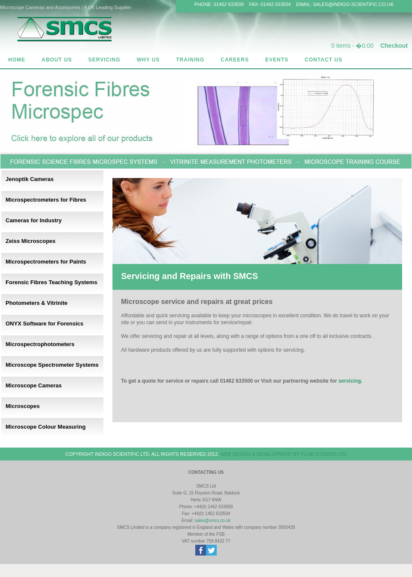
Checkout (394, 45)
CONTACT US (323, 60)
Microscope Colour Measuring (45, 427)
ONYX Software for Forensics (44, 323)
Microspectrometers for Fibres (46, 199)
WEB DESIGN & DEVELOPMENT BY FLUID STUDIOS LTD (283, 454)
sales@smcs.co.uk (213, 520)
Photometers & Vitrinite (36, 303)
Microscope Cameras (34, 385)
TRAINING (190, 60)
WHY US (148, 60)
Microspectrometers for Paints (46, 261)
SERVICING (104, 60)
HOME (16, 60)
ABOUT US (57, 60)
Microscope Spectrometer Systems (52, 365)
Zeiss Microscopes (30, 241)
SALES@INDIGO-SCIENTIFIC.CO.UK (353, 4)
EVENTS (276, 60)
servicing (349, 381)
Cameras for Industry (34, 220)
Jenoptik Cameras (30, 179)
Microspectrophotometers (40, 344)
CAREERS (235, 60)
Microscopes (22, 406)
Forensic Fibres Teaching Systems (51, 282)
